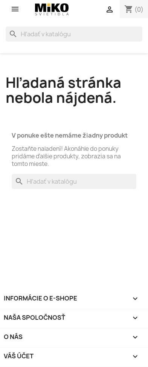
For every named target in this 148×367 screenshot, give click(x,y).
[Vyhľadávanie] (74, 34)
